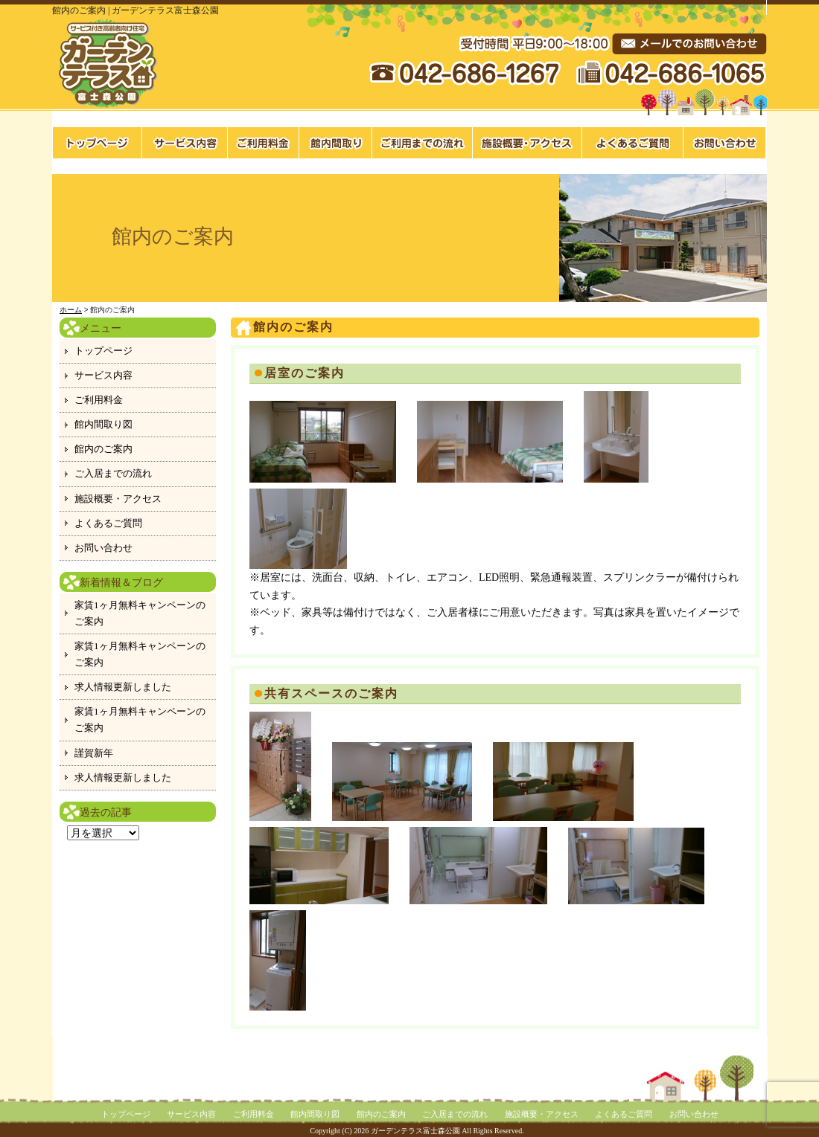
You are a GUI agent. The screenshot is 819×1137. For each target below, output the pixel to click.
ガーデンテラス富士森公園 (415, 1131)
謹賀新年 (93, 752)
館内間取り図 (335, 142)
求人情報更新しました (122, 686)
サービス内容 (185, 142)
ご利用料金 (98, 399)
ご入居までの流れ (422, 142)
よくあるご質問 (632, 142)
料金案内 (263, 142)
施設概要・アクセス (527, 142)
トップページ (97, 142)
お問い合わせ (725, 142)
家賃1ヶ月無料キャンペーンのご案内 (139, 613)
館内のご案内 (103, 448)
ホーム (71, 310)
